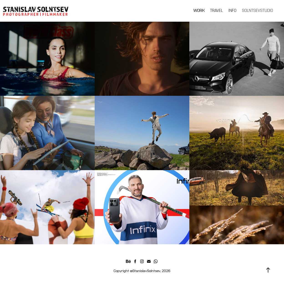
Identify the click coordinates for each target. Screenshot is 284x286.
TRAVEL (216, 10)
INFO (232, 10)
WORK (199, 10)
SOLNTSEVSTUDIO (257, 10)
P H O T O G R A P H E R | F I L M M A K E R (35, 14)
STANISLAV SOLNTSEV (35, 9)
